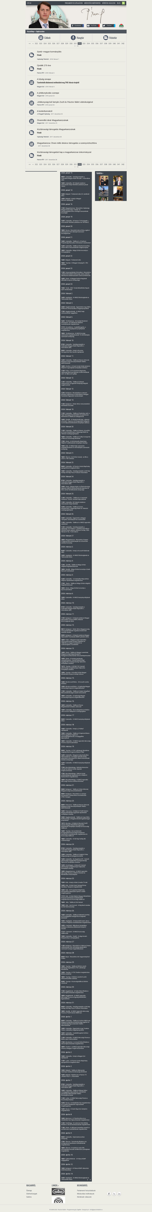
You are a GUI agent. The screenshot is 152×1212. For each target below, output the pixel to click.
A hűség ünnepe (44, 79)
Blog (118, 3)
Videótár (111, 38)
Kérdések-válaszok (108, 3)
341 (118, 44)
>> (78, 46)
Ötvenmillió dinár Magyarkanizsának (52, 120)
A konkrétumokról (44, 111)
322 (36, 44)
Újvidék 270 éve (44, 65)
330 (71, 44)
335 (92, 44)
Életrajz (29, 1191)
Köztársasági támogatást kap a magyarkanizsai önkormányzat (64, 152)
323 (40, 44)
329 (66, 44)
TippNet (79, 1209)
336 (97, 44)
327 (58, 44)
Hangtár (79, 38)
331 (75, 44)
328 (62, 44)
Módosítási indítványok (92, 3)
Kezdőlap (30, 32)
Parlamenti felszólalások (74, 3)
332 (79, 44)
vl (88, 1209)
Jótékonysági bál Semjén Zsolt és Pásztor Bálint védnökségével (65, 102)
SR (28, 3)
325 (49, 44)
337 (101, 44)
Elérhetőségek (31, 1194)
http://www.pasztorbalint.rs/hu (43, 6)
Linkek (55, 1185)
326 (53, 44)
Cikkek (46, 38)
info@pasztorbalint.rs (96, 1209)
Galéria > (99, 173)
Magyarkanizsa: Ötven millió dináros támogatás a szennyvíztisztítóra (67, 143)
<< (30, 44)
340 (114, 44)
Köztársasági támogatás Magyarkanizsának (56, 129)
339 (110, 44)
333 (84, 44)
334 (88, 44)
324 (45, 44)
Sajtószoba (40, 32)
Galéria (28, 1197)
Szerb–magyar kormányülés (49, 52)
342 (122, 44)
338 (105, 44)
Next (90, 1179)
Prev (87, 1179)
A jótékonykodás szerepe (48, 93)
